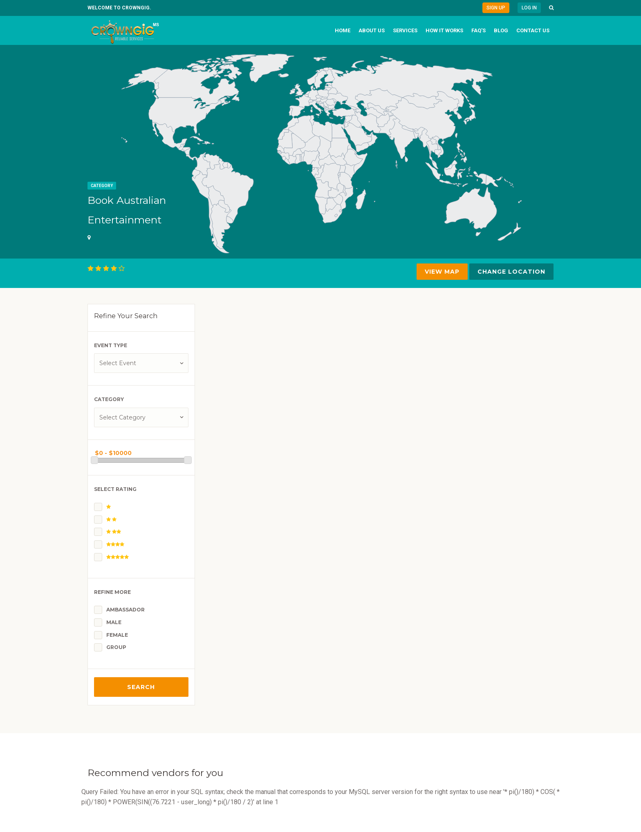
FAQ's (478, 30)
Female (117, 635)
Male (113, 622)
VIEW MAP (442, 271)
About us (372, 30)
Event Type (110, 345)
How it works (444, 30)
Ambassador (125, 610)
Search (141, 687)
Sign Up (495, 8)
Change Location (511, 271)
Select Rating (115, 489)
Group (116, 647)
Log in (529, 8)
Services (405, 30)
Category (102, 185)
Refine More (112, 592)
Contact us (532, 30)
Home (342, 30)
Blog (501, 30)
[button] (551, 8)
